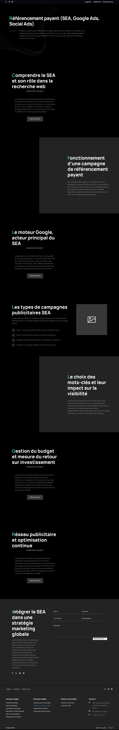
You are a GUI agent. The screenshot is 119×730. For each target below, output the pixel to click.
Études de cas (108, 2)
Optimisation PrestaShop (13, 708)
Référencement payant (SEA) (42, 705)
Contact (110, 728)
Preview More (35, 119)
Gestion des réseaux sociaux (42, 711)
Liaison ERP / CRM (66, 705)
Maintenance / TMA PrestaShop (15, 711)
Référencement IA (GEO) (41, 708)
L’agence (88, 2)
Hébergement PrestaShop (13, 717)
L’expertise (97, 2)
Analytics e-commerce (67, 703)
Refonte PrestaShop (11, 705)
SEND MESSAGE (99, 639)
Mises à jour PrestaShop (13, 714)
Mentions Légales (101, 728)
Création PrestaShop (12, 703)
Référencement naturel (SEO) (42, 703)
